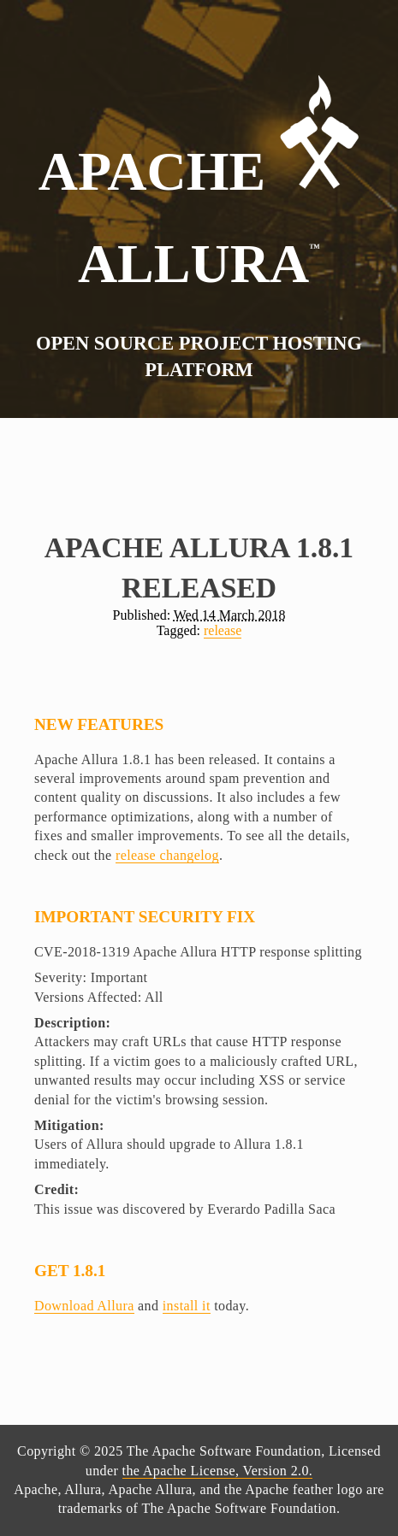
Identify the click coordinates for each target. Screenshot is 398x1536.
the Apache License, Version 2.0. (217, 1470)
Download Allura (84, 1305)
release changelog (167, 855)
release (222, 630)
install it (187, 1305)
